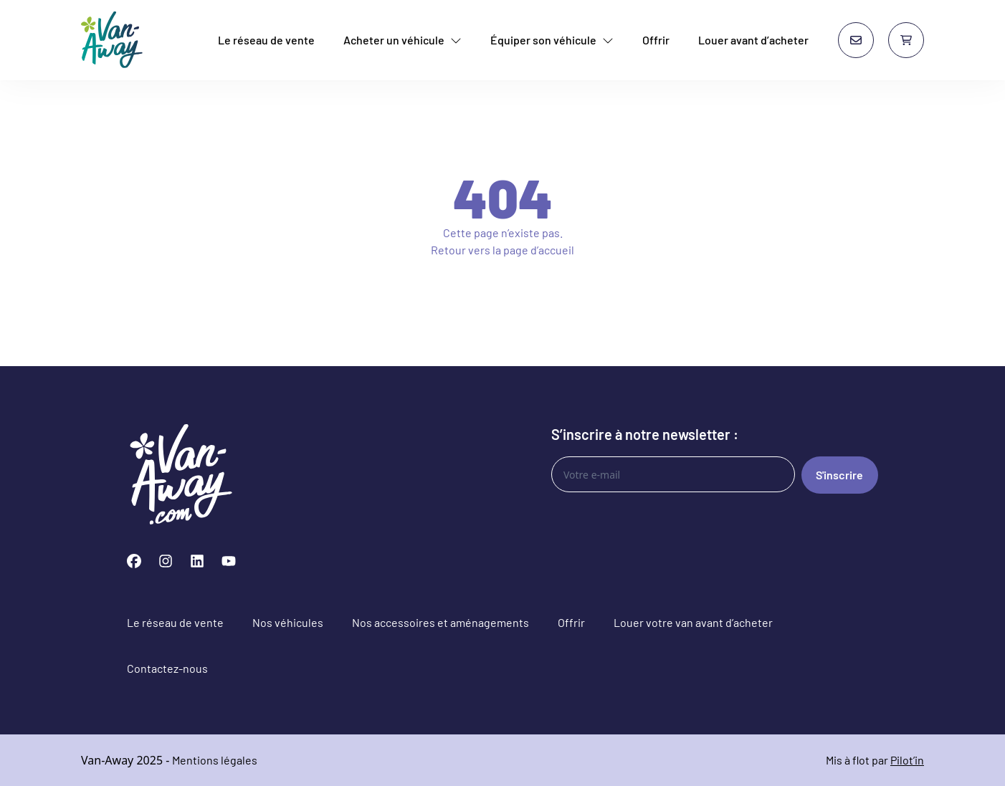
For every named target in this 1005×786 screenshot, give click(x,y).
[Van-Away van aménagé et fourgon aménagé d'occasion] (112, 40)
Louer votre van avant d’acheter (693, 622)
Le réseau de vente (266, 40)
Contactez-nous (167, 668)
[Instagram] (165, 561)
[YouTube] (229, 561)
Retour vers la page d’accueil (502, 250)
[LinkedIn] (197, 561)
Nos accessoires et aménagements (440, 622)
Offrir (656, 40)
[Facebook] (134, 561)
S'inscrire (839, 474)
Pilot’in (907, 760)
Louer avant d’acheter (753, 40)
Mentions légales (214, 760)
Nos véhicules (287, 622)
